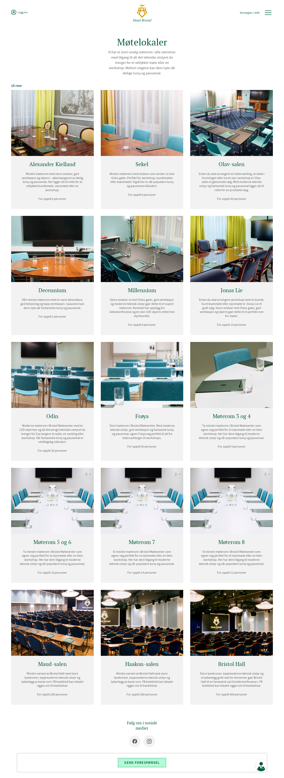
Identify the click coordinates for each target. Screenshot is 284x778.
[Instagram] (149, 741)
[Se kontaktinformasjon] (261, 765)
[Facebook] (135, 741)
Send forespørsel (142, 762)
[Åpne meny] (268, 12)
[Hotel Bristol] (142, 12)
